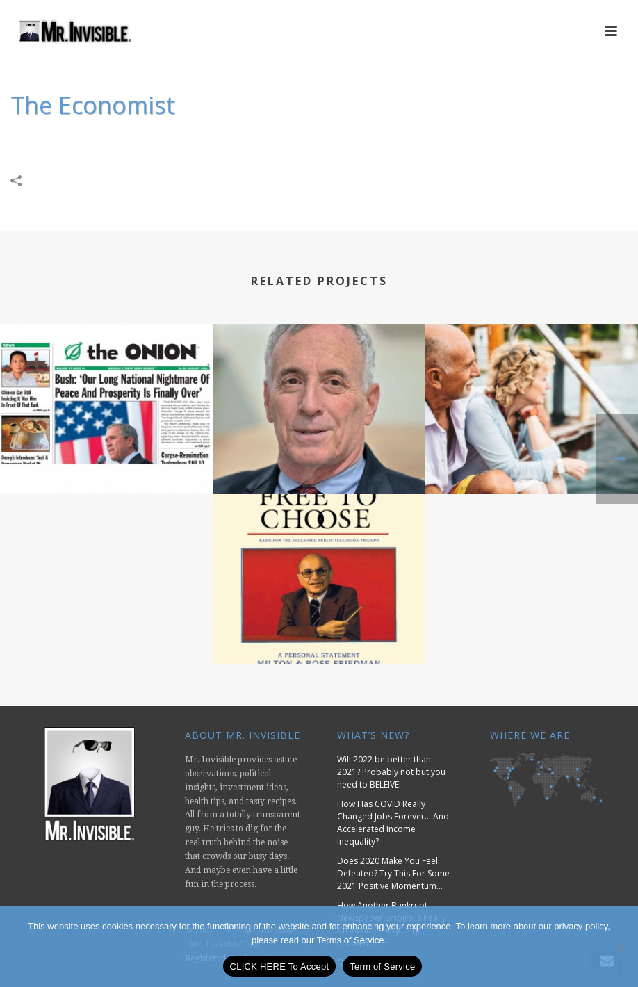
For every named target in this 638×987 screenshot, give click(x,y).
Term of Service (382, 966)
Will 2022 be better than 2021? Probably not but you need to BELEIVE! (391, 771)
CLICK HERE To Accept (279, 966)
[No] (621, 947)
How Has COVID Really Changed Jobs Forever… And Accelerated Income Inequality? (393, 822)
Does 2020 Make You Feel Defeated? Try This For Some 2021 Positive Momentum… (393, 873)
